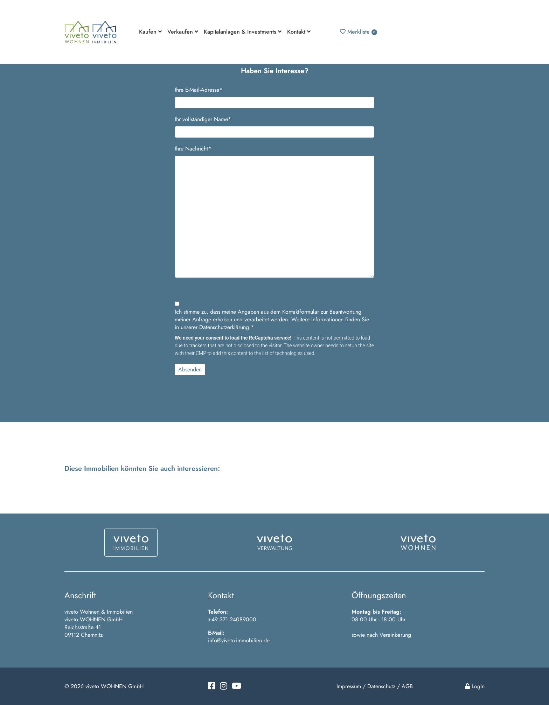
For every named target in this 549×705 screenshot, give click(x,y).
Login (475, 686)
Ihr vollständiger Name (203, 119)
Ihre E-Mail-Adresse (198, 90)
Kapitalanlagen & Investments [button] (243, 32)
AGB (407, 686)
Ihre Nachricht (193, 149)
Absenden (190, 369)
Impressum (348, 686)
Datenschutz (381, 686)
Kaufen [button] (150, 32)
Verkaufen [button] (182, 32)
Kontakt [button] (299, 32)
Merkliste (358, 32)
